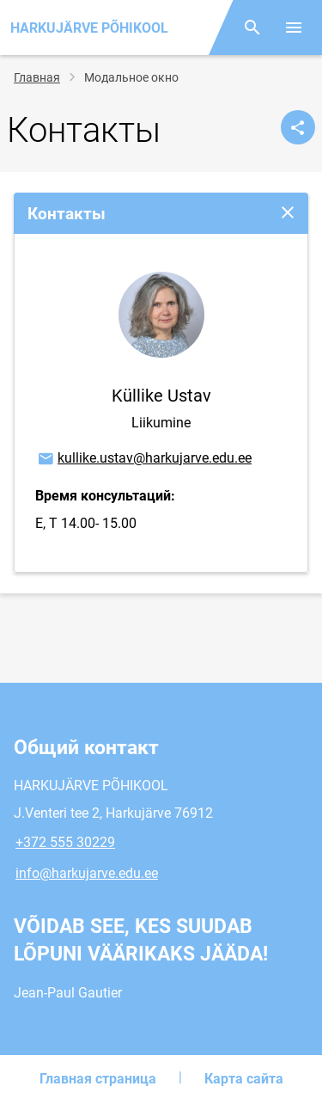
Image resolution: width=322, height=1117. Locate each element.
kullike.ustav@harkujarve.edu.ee (144, 459)
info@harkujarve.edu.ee (86, 873)
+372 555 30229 (65, 842)
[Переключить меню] (293, 27)
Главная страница (97, 1079)
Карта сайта (243, 1079)
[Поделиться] (298, 127)
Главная (37, 77)
